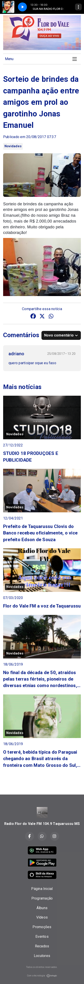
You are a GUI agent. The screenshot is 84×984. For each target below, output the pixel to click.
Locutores (42, 956)
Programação (42, 898)
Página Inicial (42, 889)
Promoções (41, 927)
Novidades (13, 146)
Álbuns (42, 908)
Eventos (42, 936)
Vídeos (42, 917)
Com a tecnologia (42, 975)
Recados (42, 946)
